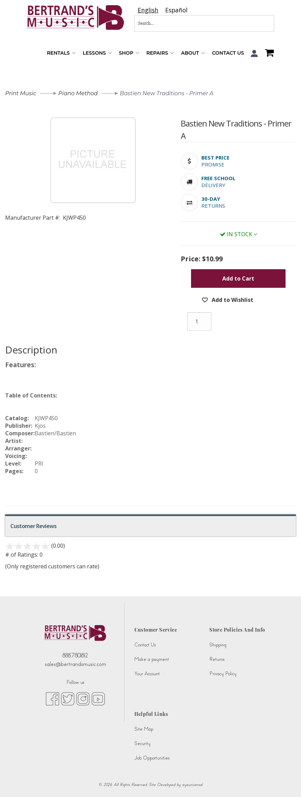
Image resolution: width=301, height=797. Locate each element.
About (193, 53)
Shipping (217, 645)
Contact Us (228, 53)
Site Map (143, 729)
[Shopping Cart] (267, 53)
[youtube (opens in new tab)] (98, 698)
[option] (176, 10)
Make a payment (151, 659)
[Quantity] (199, 321)
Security (142, 743)
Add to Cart (238, 278)
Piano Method (78, 93)
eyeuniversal (192, 784)
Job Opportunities (151, 758)
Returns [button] (213, 205)
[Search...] (181, 23)
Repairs (160, 53)
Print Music (20, 93)
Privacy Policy (222, 674)
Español (176, 10)
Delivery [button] (213, 185)
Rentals (61, 53)
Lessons (97, 53)
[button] (254, 53)
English (148, 10)
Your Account (147, 674)
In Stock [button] (238, 234)
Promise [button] (212, 164)
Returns (216, 659)
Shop (129, 53)
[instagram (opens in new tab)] (83, 698)
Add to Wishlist (231, 300)
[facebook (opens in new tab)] (52, 698)
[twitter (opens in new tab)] (68, 698)
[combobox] (148, 10)
